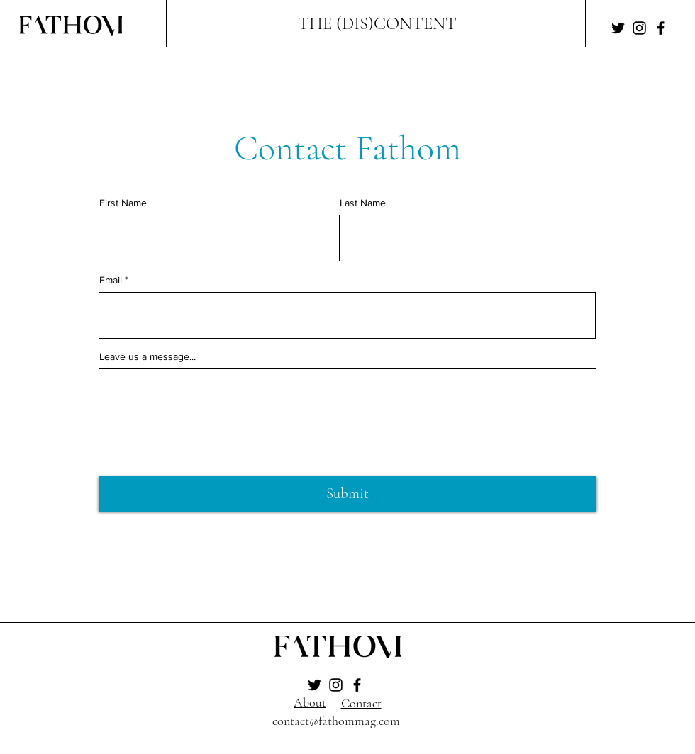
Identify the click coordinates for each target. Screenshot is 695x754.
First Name (123, 203)
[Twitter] (618, 28)
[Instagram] (639, 28)
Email (110, 280)
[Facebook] (660, 28)
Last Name (363, 203)
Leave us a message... (147, 356)
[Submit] (347, 494)
